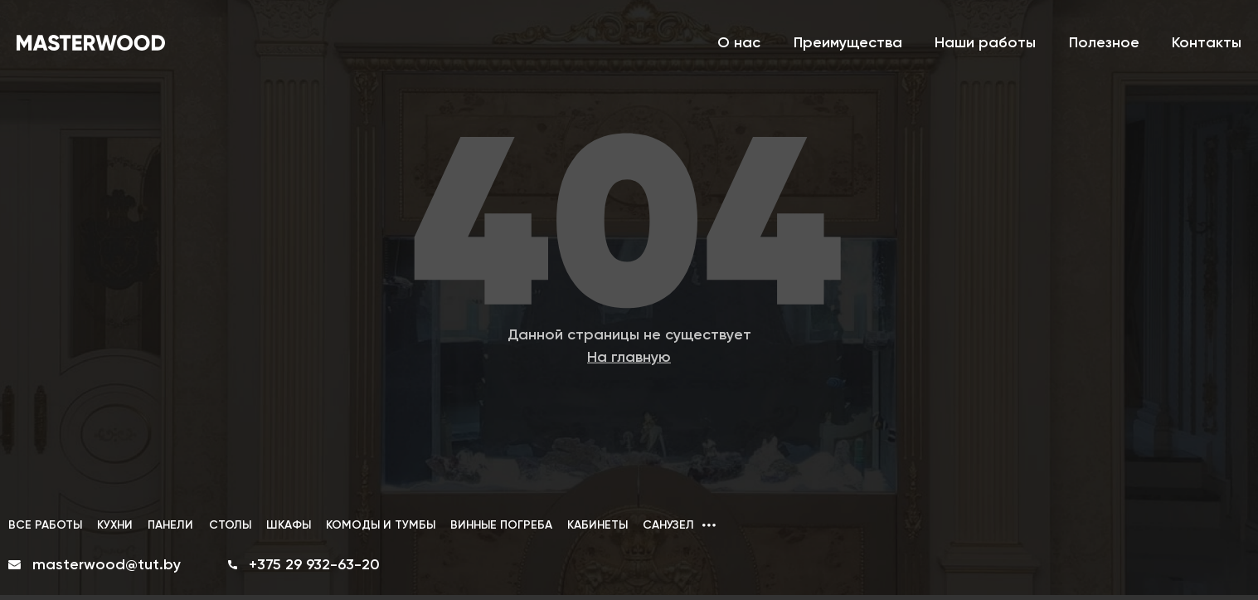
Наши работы (985, 42)
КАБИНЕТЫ (597, 525)
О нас (738, 42)
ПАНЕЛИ (170, 525)
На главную (629, 356)
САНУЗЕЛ (668, 525)
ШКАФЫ (288, 525)
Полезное (1104, 42)
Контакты (1206, 42)
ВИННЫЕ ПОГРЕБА (501, 525)
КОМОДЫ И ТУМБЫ (380, 525)
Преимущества (848, 42)
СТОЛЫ (230, 525)
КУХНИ (115, 525)
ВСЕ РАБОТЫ (45, 525)
